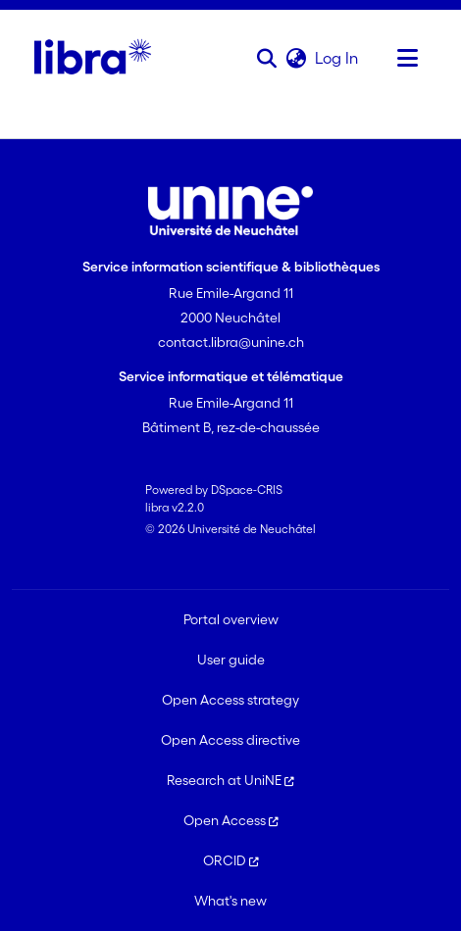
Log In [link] (337, 58)
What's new (230, 900)
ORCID (231, 860)
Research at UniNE (230, 780)
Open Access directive (230, 740)
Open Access (231, 820)
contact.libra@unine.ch (231, 342)
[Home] (92, 57)
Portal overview (231, 619)
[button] (266, 58)
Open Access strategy (230, 700)
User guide (231, 659)
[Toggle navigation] (407, 57)
